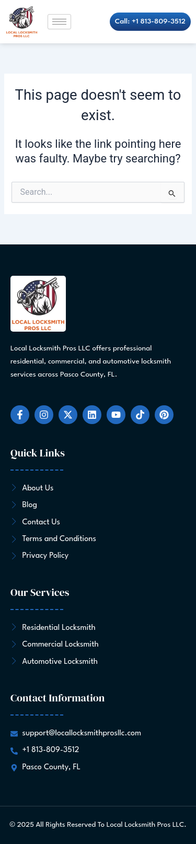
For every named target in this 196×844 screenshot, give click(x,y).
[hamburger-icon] (59, 21)
